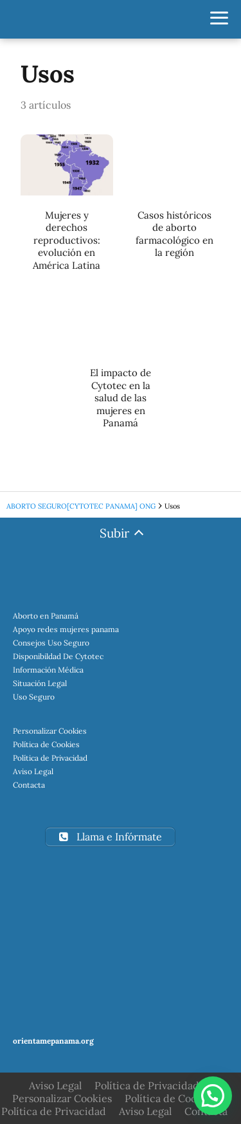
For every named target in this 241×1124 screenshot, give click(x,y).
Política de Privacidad (50, 758)
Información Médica (48, 670)
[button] (212, 1095)
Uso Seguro (34, 697)
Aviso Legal (33, 771)
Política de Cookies (46, 744)
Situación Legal (40, 683)
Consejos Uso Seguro (51, 643)
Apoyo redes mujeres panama (66, 629)
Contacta (29, 785)
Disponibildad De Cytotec (58, 656)
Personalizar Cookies (50, 731)
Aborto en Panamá (45, 616)
